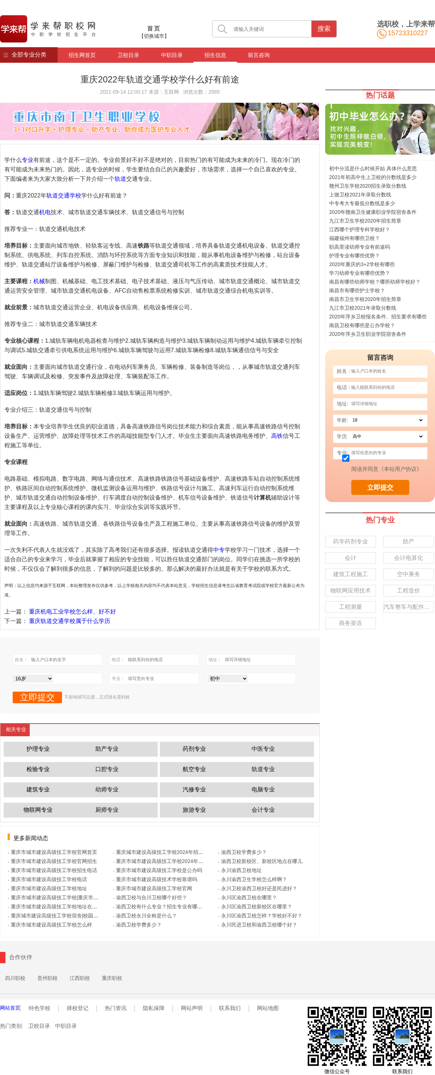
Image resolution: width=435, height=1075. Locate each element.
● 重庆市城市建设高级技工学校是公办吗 (157, 870)
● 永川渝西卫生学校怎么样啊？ (252, 879)
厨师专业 (107, 810)
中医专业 (263, 749)
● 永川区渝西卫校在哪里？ (247, 897)
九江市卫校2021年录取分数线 (362, 308)
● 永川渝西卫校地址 (240, 870)
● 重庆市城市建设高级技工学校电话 (47, 879)
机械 (39, 281)
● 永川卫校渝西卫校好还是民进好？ (257, 888)
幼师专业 (107, 789)
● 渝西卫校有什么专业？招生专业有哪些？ (160, 906)
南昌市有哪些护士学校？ (357, 290)
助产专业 (107, 749)
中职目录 (172, 55)
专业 (27, 160)
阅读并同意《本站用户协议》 (386, 469)
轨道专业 (263, 769)
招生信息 (215, 55)
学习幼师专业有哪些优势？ (359, 273)
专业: (342, 453)
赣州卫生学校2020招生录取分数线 (367, 186)
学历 (342, 436)
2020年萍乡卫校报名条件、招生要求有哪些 (378, 316)
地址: (342, 404)
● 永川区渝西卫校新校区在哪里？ (255, 906)
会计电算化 (408, 558)
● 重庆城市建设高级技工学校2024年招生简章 (163, 852)
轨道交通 (58, 195)
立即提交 (380, 487)
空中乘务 (408, 574)
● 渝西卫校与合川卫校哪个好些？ (150, 897)
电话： (344, 387)
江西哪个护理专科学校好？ (359, 229)
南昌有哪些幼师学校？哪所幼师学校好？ (374, 282)
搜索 (324, 28)
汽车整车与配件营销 (409, 607)
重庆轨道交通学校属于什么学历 (69, 621)
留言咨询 (259, 55)
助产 (408, 541)
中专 (219, 550)
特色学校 (39, 1008)
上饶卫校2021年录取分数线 (360, 195)
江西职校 (80, 978)
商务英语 (350, 623)
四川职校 (15, 978)
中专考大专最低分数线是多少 (362, 203)
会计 (350, 558)
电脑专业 (263, 789)
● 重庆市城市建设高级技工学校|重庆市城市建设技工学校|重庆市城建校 (87, 897)
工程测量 (350, 607)
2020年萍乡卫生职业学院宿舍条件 (367, 334)
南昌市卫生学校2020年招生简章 (365, 299)
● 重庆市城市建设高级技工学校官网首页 (52, 852)
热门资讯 (116, 1008)
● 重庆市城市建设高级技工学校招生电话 (52, 870)
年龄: (342, 420)
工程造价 (408, 590)
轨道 (120, 179)
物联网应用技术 (350, 590)
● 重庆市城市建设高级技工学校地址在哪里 (55, 906)
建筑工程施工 (350, 574)
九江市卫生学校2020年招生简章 (365, 221)
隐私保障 (154, 1008)
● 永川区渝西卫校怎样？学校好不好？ (260, 916)
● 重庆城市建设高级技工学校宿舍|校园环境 (55, 916)
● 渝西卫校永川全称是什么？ (145, 916)
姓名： (344, 371)
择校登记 (77, 1008)
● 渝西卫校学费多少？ (137, 925)
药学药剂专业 (350, 541)
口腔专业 (107, 769)
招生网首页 (82, 55)
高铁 (277, 436)
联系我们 (230, 1008)
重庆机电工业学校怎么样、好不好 (72, 611)
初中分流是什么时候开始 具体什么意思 (373, 168)
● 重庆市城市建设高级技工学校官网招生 (52, 861)
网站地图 (268, 1008)
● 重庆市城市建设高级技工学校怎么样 (50, 925)
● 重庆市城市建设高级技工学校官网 (152, 888)
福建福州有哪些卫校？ (354, 238)
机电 (45, 212)
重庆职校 (112, 978)
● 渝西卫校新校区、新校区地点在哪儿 (260, 861)
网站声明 (192, 1008)
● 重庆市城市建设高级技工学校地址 (47, 888)
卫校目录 (128, 55)
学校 (75, 195)
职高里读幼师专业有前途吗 (359, 247)
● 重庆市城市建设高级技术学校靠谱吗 (155, 879)
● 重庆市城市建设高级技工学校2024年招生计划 (166, 861)
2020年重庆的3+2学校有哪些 (362, 264)
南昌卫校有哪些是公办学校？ (362, 325)
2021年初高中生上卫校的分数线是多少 (373, 177)
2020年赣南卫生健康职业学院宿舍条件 (373, 212)
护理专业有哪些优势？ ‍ (355, 255)
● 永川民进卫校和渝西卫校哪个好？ (257, 925)
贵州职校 (47, 978)
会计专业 (263, 810)
